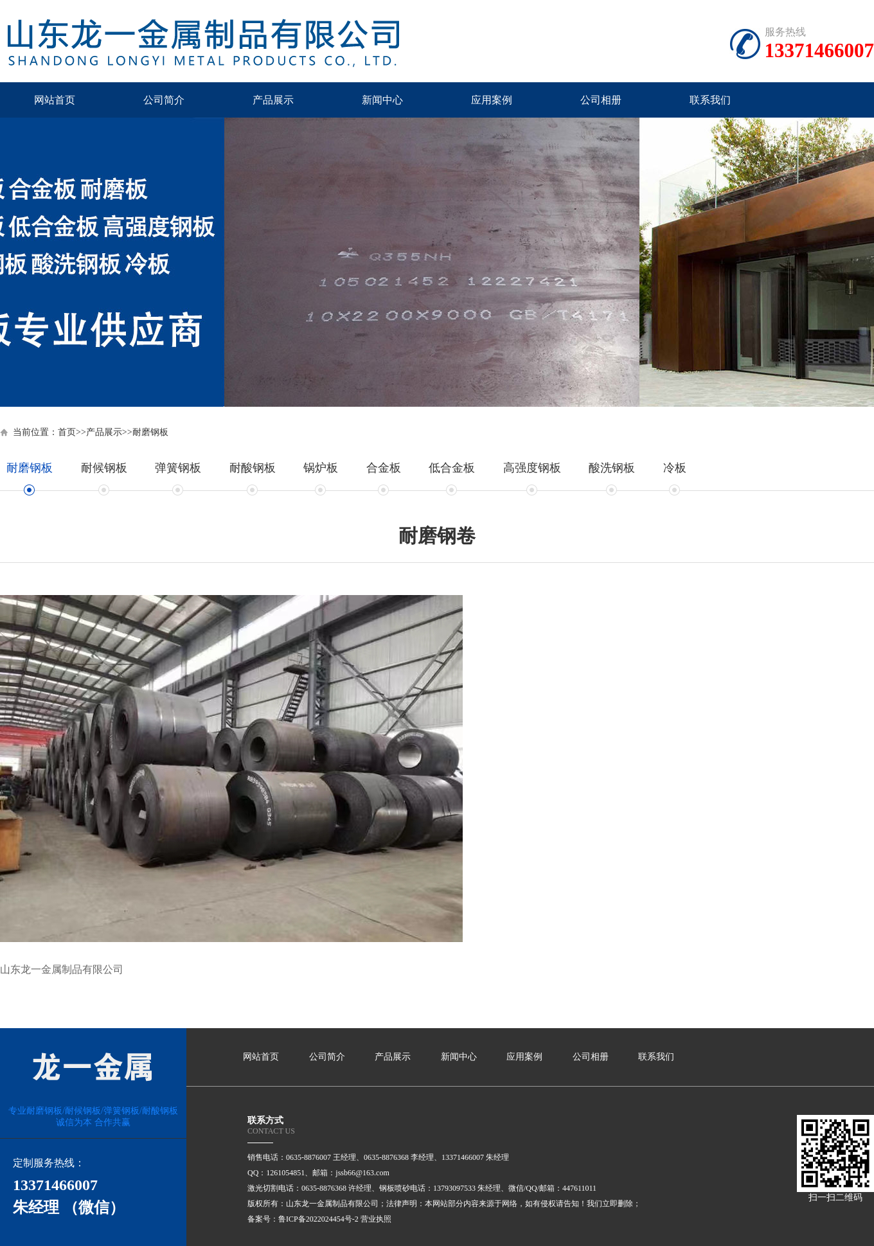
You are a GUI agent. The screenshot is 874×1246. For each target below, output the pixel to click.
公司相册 (600, 99)
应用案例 (491, 99)
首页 (67, 432)
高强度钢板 (532, 467)
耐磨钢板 (150, 432)
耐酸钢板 (252, 467)
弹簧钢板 (178, 467)
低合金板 (452, 467)
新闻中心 (382, 99)
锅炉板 (320, 467)
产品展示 (273, 99)
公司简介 (163, 99)
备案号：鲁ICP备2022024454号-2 (303, 1219)
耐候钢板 (104, 467)
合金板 (383, 467)
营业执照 (376, 1219)
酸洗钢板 (612, 467)
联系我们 (710, 99)
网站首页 (54, 99)
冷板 (674, 467)
